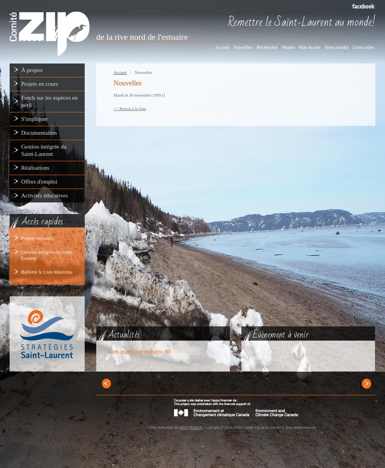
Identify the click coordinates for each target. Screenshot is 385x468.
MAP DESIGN (190, 427)
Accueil (120, 72)
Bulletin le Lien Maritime (46, 272)
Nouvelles (143, 72)
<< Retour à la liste (130, 108)
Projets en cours (37, 238)
